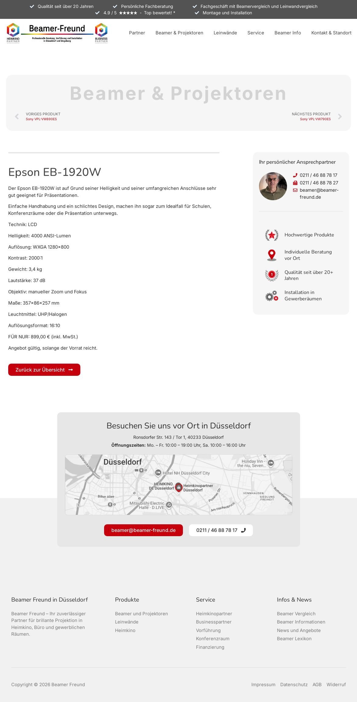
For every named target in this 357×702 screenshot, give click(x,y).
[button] (137, 33)
